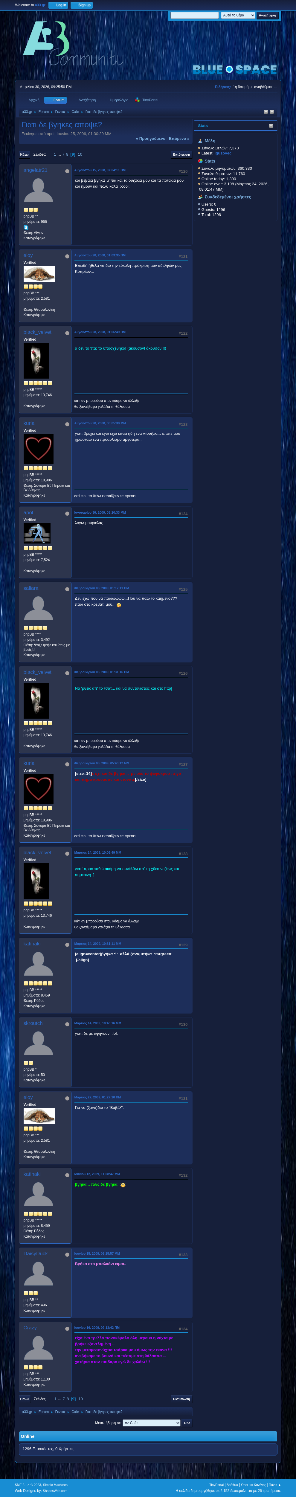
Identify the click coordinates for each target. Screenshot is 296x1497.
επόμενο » (179, 138)
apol (28, 512)
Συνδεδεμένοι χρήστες (228, 197)
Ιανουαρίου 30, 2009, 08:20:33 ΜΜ (100, 512)
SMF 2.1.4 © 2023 (28, 1485)
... (59, 154)
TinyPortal (216, 1485)
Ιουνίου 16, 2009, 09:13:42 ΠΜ (97, 1327)
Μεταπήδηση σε (107, 1423)
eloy (28, 255)
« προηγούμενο (151, 138)
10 (80, 154)
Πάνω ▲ (275, 1485)
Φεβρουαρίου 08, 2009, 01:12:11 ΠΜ (101, 588)
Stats (203, 125)
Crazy (30, 1328)
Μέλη (210, 140)
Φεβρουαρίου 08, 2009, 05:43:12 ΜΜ (101, 763)
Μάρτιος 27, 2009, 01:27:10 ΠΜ (97, 1097)
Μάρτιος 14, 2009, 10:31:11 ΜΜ (97, 943)
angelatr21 (36, 170)
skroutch (33, 1023)
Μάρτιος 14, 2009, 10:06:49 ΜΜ (97, 852)
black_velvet (38, 332)
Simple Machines (55, 1485)
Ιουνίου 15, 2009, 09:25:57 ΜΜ (97, 1253)
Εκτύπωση (181, 154)
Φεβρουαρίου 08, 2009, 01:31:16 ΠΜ (101, 672)
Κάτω (24, 154)
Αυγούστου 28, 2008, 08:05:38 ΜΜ (100, 423)
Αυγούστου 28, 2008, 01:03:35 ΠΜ (100, 255)
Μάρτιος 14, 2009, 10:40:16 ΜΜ (97, 1023)
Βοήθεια (232, 1485)
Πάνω (24, 1399)
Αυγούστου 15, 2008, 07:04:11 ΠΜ (100, 170)
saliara (31, 588)
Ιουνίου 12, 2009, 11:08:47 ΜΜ (97, 1174)
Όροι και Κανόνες (253, 1485)
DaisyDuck (36, 1253)
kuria (29, 423)
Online (28, 1436)
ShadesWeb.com (55, 1491)
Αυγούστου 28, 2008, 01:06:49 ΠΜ (100, 332)
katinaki (32, 944)
